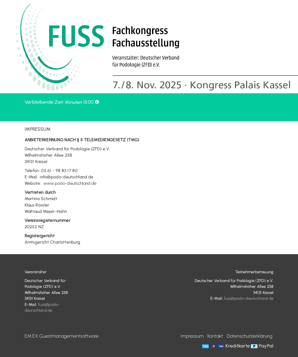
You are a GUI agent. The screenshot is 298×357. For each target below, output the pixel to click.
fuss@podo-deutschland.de (248, 298)
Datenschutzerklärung (249, 336)
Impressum (192, 336)
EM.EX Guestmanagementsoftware (62, 336)
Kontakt (215, 336)
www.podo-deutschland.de (70, 183)
